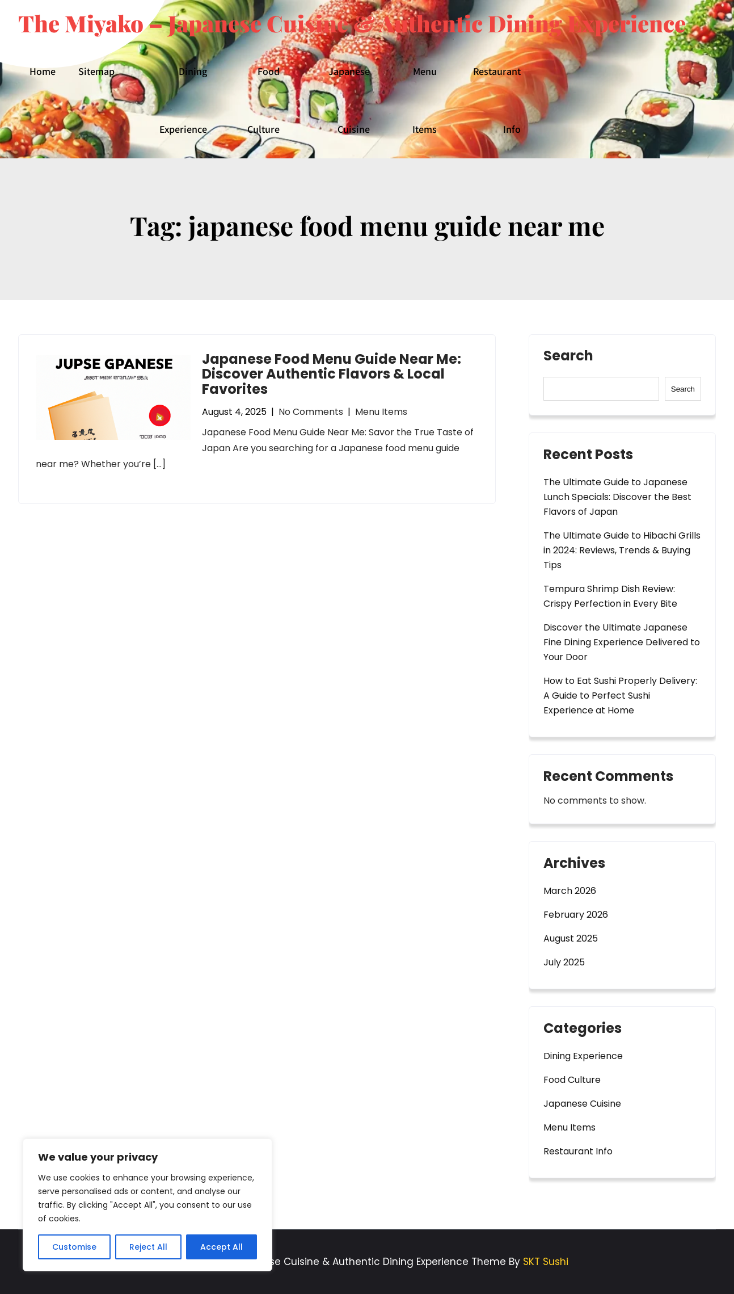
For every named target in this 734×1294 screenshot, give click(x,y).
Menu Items (424, 100)
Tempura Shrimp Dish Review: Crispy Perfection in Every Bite (610, 596)
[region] (147, 1204)
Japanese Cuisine (349, 100)
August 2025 (570, 938)
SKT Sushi (545, 1261)
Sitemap (96, 71)
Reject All (148, 1247)
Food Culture (263, 100)
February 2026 (575, 914)
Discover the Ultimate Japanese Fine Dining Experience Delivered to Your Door (621, 642)
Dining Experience (183, 100)
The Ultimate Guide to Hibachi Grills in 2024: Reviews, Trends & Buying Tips (622, 550)
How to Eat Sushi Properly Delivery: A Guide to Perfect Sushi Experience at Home (620, 695)
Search (568, 357)
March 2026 (569, 890)
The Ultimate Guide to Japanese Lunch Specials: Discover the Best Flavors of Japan (617, 497)
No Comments (311, 411)
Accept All (221, 1247)
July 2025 (564, 962)
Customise (74, 1247)
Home (42, 71)
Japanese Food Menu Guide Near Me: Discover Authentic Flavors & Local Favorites (331, 374)
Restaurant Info (497, 100)
